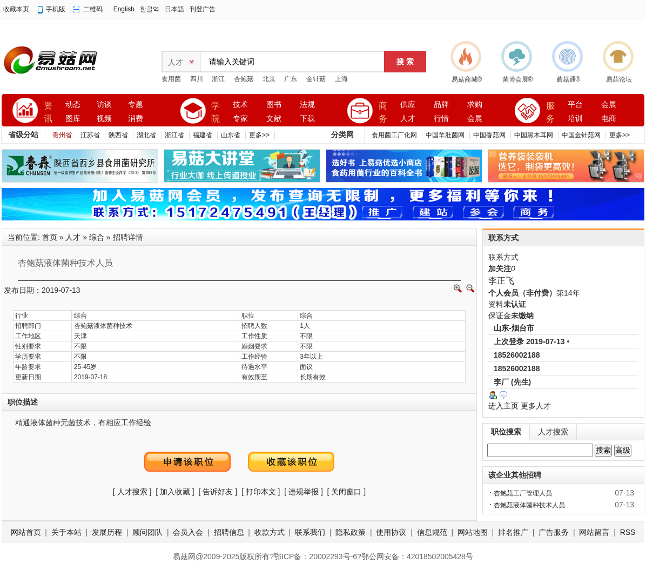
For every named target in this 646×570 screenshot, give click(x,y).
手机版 (55, 9)
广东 (290, 79)
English (123, 9)
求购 (474, 104)
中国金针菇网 (581, 135)
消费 (135, 119)
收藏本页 (16, 9)
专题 (135, 104)
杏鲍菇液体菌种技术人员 (529, 505)
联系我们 (310, 532)
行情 (441, 119)
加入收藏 (175, 491)
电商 (608, 119)
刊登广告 (203, 9)
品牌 (441, 104)
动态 (72, 104)
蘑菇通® (568, 79)
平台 (575, 104)
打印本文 (261, 491)
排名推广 (513, 532)
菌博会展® (517, 79)
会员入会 (188, 532)
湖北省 (146, 135)
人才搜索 (132, 491)
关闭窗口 (346, 491)
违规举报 (303, 491)
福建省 (202, 135)
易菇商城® (467, 79)
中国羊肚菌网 (445, 135)
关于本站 (66, 532)
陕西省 (118, 135)
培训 (575, 119)
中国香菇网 (489, 135)
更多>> (259, 135)
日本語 (174, 9)
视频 (104, 119)
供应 (407, 104)
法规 (307, 104)
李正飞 (501, 280)
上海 (341, 79)
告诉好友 (218, 491)
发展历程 (107, 532)
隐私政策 (350, 532)
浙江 (218, 79)
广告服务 (554, 532)
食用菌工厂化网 (394, 135)
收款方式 (269, 532)
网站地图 (472, 532)
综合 (96, 237)
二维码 (93, 9)
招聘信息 (229, 532)
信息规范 (432, 532)
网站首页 (26, 532)
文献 (273, 119)
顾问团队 (147, 532)
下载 (307, 119)
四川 (196, 79)
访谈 (104, 104)
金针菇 (316, 79)
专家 (240, 119)
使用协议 (391, 532)
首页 (49, 237)
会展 (474, 119)
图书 (273, 104)
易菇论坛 (619, 79)
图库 (72, 119)
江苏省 (90, 135)
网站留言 (594, 532)
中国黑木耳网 (533, 135)
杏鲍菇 (243, 79)
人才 (407, 119)
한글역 (149, 9)
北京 (269, 79)
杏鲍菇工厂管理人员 (523, 493)
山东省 (230, 135)
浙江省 (174, 135)
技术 (240, 104)
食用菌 (171, 79)
